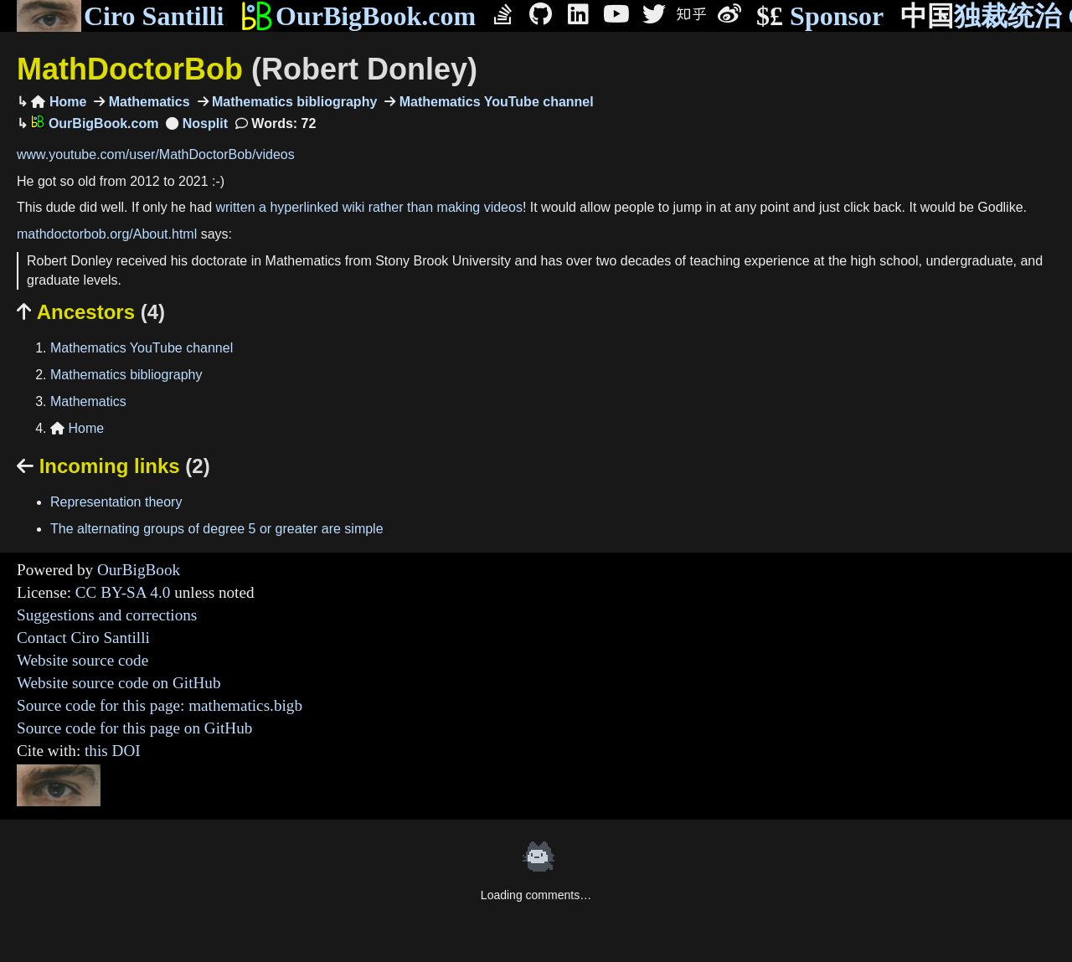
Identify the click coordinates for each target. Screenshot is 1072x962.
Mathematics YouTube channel (494, 102)
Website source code (82, 660)
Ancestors (91, 312)
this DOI (113, 750)
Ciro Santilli (120, 16)
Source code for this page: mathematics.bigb (159, 705)
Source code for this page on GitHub (134, 728)
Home (58, 102)
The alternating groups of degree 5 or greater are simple (217, 529)
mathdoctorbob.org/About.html (107, 234)
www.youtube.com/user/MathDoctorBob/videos (156, 154)
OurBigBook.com (358, 16)
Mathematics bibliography (293, 102)
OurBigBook (138, 570)
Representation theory (116, 502)
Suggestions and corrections (107, 615)
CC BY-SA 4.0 (123, 592)
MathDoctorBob (247, 69)
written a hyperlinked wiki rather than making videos (368, 207)
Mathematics (147, 102)
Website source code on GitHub (119, 683)
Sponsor (820, 16)
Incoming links (113, 466)
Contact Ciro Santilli (83, 637)
